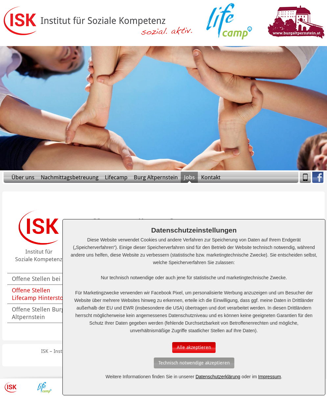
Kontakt (211, 177)
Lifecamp (116, 177)
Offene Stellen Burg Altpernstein (38, 313)
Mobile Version (305, 177)
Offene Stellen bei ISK (41, 278)
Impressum (269, 376)
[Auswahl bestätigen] (194, 347)
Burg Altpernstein (156, 177)
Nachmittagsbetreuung (70, 177)
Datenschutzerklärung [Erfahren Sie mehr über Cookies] (218, 376)
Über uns (23, 177)
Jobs (189, 177)
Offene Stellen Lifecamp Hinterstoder (42, 294)
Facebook (317, 177)
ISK (10, 387)
